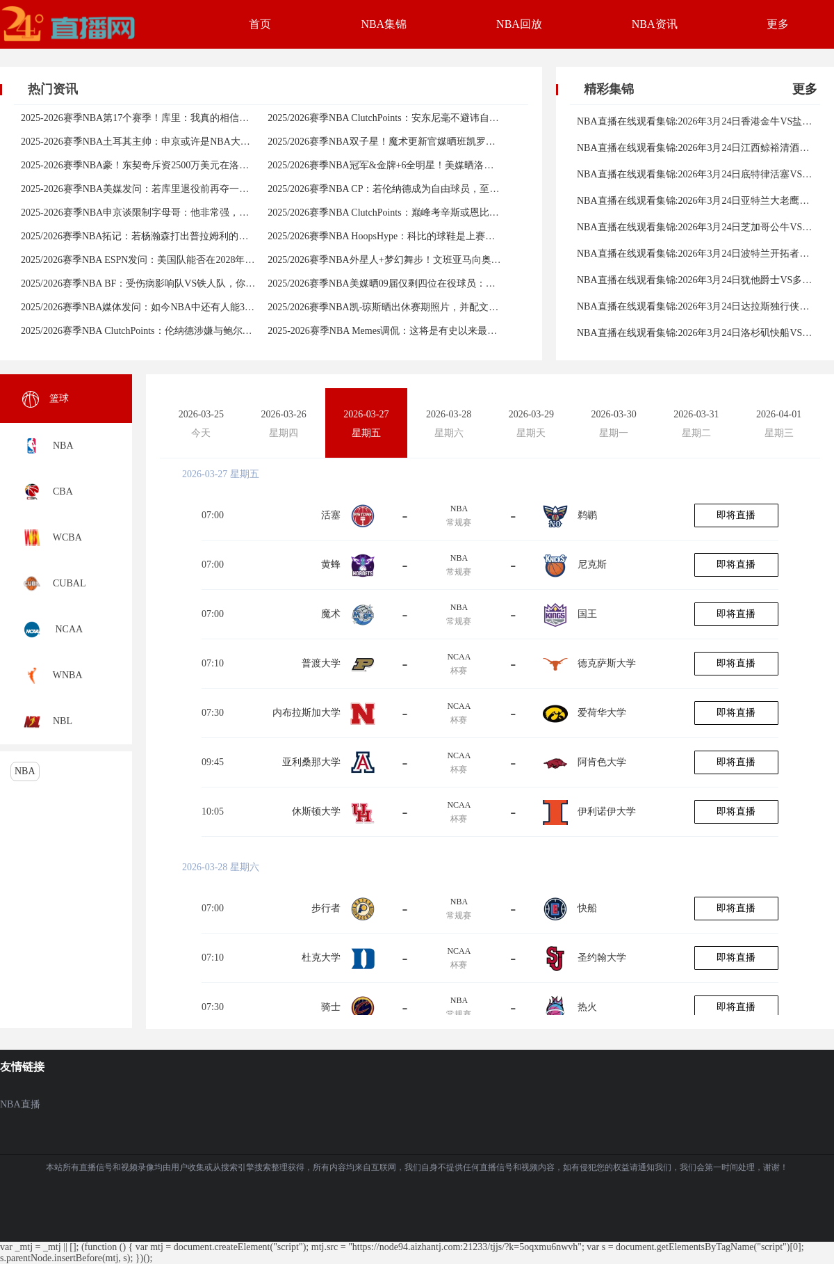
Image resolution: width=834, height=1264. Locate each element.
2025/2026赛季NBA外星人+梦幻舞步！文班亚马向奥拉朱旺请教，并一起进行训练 (442, 260)
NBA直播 (20, 1104)
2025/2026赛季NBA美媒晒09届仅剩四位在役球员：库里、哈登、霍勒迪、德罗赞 (440, 283)
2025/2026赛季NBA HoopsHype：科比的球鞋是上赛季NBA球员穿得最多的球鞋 (435, 236)
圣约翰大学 (602, 957)
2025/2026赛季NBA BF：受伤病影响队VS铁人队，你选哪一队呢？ (162, 283)
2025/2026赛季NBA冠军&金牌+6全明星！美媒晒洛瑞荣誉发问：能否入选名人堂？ (444, 165)
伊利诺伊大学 (607, 811)
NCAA (459, 657)
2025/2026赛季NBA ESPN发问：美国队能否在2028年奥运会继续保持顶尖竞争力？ (196, 260)
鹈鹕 (587, 515)
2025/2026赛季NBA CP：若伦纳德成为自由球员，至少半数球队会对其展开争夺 (437, 189)
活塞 (331, 515)
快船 (587, 908)
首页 (260, 24)
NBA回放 (519, 24)
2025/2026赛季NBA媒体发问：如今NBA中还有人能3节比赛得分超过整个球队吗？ (196, 307)
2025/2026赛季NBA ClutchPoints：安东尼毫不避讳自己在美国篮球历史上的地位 (437, 118)
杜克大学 (321, 957)
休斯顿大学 (316, 811)
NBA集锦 (384, 24)
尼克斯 (592, 564)
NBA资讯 (655, 24)
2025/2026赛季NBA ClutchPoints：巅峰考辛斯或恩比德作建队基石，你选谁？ (432, 212)
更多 (778, 24)
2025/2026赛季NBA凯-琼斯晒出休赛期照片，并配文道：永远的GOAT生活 (425, 307)
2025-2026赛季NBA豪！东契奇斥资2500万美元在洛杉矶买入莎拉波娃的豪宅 (183, 165)
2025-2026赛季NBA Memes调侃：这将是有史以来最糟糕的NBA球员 (412, 331)
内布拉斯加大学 (306, 712)
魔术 (331, 614)
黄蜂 (331, 564)
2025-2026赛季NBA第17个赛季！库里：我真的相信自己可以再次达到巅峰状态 (188, 118)
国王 (587, 614)
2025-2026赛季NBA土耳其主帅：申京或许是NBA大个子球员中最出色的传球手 (189, 141)
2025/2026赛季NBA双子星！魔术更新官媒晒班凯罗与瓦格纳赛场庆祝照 (420, 141)
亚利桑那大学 (311, 762)
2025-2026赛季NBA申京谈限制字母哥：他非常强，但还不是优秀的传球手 (178, 212)
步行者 (326, 908)
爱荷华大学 (602, 712)
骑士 (331, 1007)
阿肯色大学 (602, 762)
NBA (25, 771)
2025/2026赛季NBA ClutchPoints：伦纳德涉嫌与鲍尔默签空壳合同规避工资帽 (185, 331)
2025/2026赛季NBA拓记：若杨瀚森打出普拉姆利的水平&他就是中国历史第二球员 (197, 236)
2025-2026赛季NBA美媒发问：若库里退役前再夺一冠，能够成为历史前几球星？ (193, 189)
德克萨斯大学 (607, 663)
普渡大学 (321, 663)
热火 (587, 1007)
